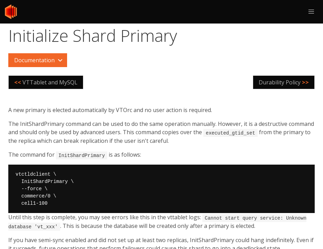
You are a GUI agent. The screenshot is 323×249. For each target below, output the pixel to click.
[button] (311, 12)
